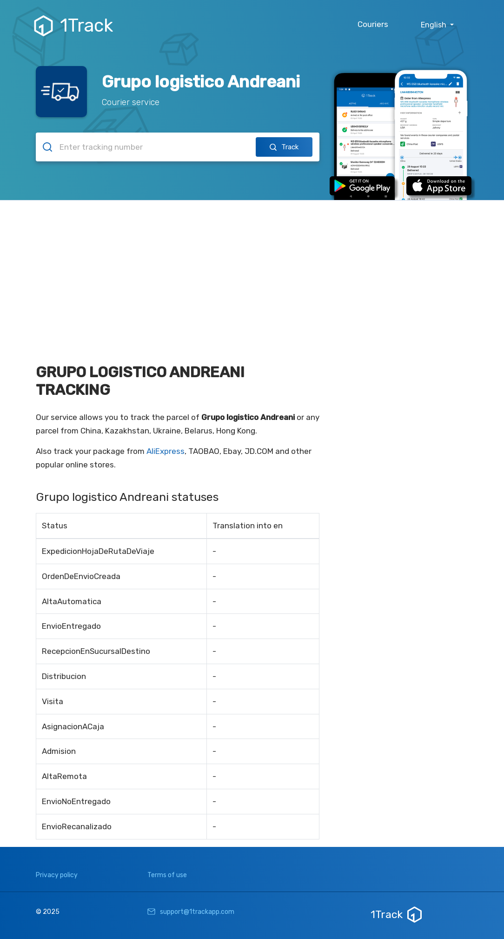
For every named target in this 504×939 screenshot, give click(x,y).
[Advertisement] (252, 270)
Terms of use (167, 875)
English (434, 24)
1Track (74, 25)
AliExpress (165, 451)
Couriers (373, 24)
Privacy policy (57, 875)
